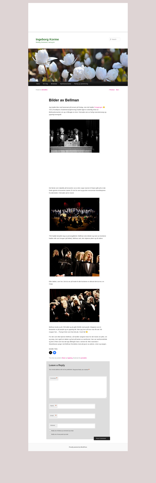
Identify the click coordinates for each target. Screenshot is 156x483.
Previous (111, 90)
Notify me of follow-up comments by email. (62, 430)
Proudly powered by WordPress (78, 447)
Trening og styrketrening (81, 84)
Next (118, 90)
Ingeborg (70, 358)
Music (64, 358)
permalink (84, 358)
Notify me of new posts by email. (59, 434)
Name (53, 405)
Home (38, 84)
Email (53, 415)
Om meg (45, 84)
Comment (53, 378)
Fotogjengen (98, 107)
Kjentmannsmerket (65, 84)
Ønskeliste (54, 84)
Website (52, 425)
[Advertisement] (78, 17)
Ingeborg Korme (47, 39)
